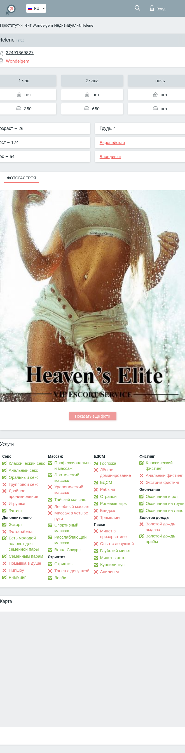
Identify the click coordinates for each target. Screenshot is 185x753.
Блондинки (110, 156)
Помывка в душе (25, 563)
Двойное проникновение (23, 493)
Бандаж (107, 510)
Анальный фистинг (164, 475)
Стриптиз (63, 563)
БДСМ (106, 482)
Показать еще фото (92, 416)
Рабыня (107, 489)
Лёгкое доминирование (115, 472)
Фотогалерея (21, 178)
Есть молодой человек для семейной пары (24, 543)
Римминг (17, 577)
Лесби (60, 577)
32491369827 (20, 52)
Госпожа (108, 463)
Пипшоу (16, 570)
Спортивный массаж (66, 528)
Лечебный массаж (72, 506)
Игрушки (17, 503)
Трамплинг (110, 517)
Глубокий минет (115, 550)
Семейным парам (26, 556)
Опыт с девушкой (117, 543)
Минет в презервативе (113, 533)
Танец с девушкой (71, 570)
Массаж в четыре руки (71, 516)
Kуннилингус (112, 564)
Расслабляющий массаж (70, 540)
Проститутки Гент (15, 25)
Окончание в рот (162, 496)
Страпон (108, 496)
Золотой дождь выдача (160, 526)
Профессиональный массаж (72, 465)
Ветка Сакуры (67, 549)
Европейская (112, 142)
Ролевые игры (114, 503)
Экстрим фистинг (162, 482)
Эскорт (15, 524)
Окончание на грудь (165, 503)
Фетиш (15, 510)
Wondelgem (42, 25)
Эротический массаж (66, 477)
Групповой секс (23, 484)
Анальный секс (23, 470)
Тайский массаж (70, 499)
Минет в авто (113, 557)
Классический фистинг (159, 465)
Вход (157, 8)
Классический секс (27, 463)
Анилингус (110, 571)
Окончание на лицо (165, 510)
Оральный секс (23, 477)
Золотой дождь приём (160, 539)
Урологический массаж (68, 489)
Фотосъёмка (20, 531)
